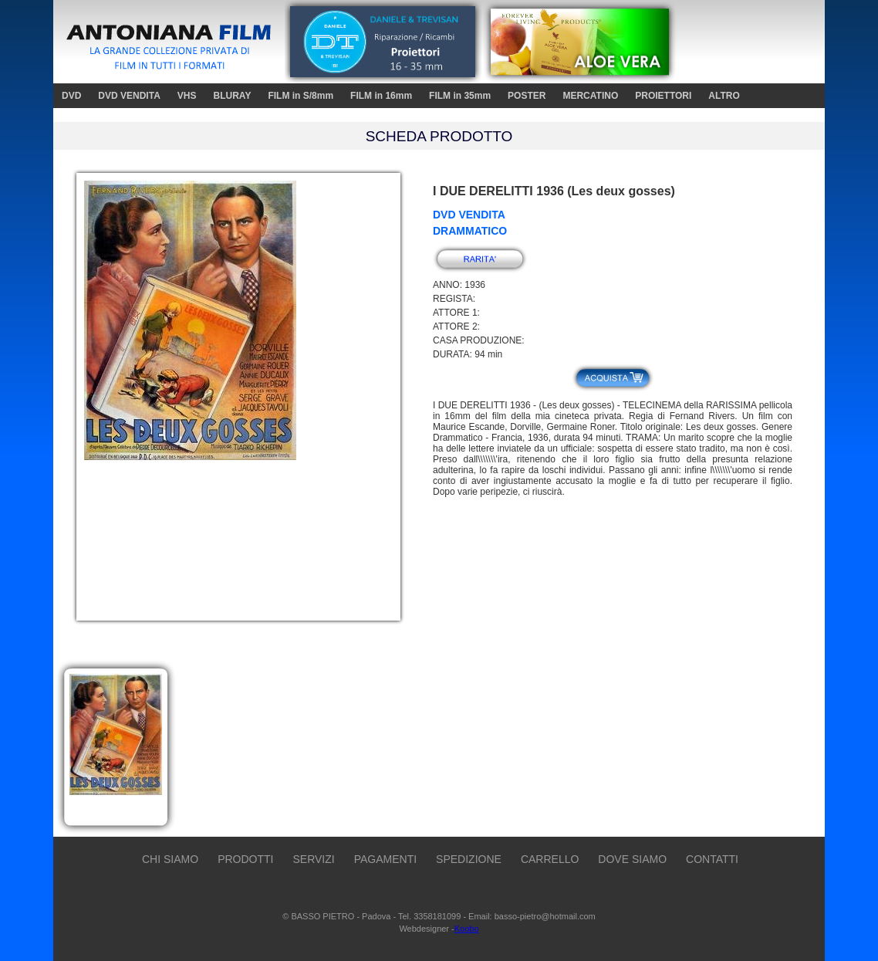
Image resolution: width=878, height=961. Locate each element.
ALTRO (723, 95)
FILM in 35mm (460, 95)
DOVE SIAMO (632, 859)
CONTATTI (712, 859)
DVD (71, 95)
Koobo (466, 928)
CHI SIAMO (170, 859)
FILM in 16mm (381, 95)
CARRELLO (550, 859)
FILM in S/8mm (300, 95)
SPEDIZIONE (468, 859)
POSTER (526, 95)
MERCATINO (590, 95)
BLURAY (232, 95)
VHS (187, 95)
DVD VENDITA (129, 95)
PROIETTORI (663, 95)
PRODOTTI (245, 859)
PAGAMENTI (385, 859)
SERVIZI (313, 859)
